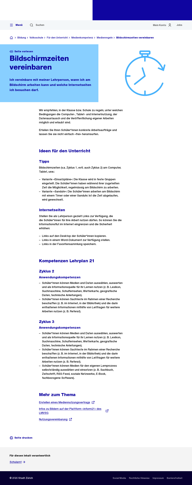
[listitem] (119, 478)
